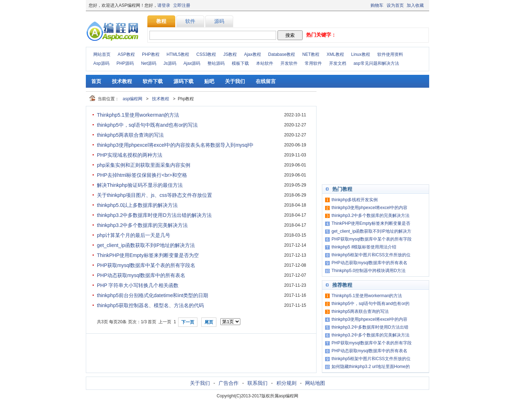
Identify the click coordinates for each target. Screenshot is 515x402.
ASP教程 (126, 54)
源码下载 (183, 81)
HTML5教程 (178, 54)
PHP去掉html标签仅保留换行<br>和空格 (142, 175)
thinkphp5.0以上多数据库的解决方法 (137, 205)
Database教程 (281, 54)
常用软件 (313, 63)
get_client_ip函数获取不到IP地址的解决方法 (146, 245)
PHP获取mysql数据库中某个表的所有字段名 (146, 265)
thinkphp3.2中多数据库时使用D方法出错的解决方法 (154, 215)
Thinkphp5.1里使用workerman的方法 (138, 115)
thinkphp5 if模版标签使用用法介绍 (364, 247)
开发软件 (289, 63)
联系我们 (257, 383)
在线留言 (266, 81)
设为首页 (395, 5)
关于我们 (235, 81)
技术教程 (122, 81)
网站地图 (315, 383)
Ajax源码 (191, 63)
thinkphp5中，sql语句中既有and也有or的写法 (147, 125)
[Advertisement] (375, 136)
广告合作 (229, 383)
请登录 (163, 5)
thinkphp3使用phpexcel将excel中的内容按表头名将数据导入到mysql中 (175, 145)
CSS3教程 (206, 54)
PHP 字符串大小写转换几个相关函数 (137, 285)
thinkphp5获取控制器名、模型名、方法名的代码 (150, 305)
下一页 (187, 322)
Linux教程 (360, 54)
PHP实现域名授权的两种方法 (129, 155)
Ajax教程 (252, 54)
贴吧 (209, 81)
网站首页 (102, 54)
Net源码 (148, 63)
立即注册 (181, 5)
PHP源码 (125, 63)
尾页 (209, 322)
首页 (96, 81)
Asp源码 (101, 63)
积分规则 (286, 383)
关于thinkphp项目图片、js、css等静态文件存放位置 (154, 195)
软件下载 (153, 81)
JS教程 (230, 54)
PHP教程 (151, 54)
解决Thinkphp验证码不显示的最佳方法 (140, 185)
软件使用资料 (390, 54)
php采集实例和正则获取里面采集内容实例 (143, 165)
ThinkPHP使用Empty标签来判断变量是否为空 (148, 255)
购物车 (377, 5)
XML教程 (335, 54)
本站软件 (264, 63)
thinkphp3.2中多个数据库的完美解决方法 (142, 225)
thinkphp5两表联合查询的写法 (130, 135)
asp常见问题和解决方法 (376, 63)
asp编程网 (132, 98)
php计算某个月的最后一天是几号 (133, 235)
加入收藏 (415, 5)
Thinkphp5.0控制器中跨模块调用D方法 (369, 270)
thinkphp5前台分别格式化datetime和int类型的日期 (152, 295)
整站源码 (216, 63)
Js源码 (169, 63)
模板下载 (240, 63)
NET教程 (310, 54)
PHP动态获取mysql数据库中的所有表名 (141, 275)
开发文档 (337, 63)
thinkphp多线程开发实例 (355, 199)
